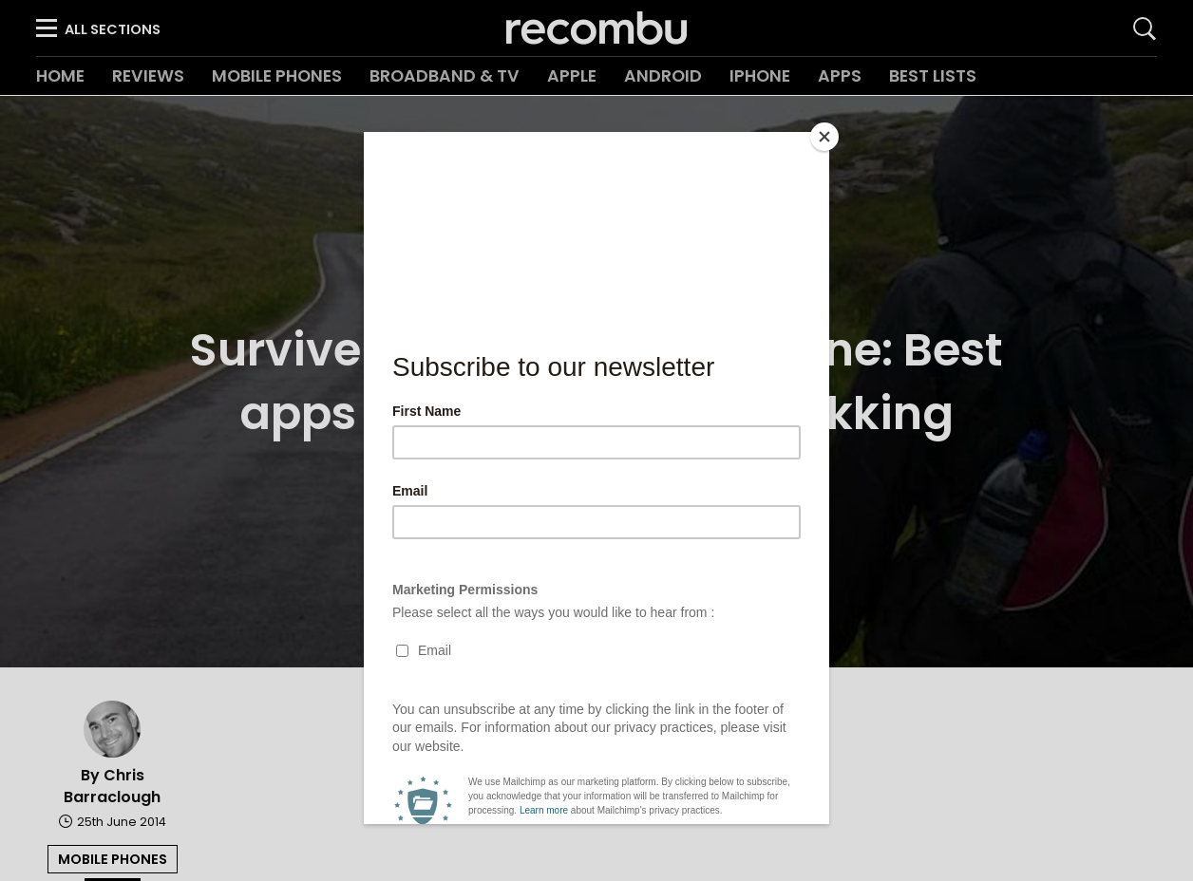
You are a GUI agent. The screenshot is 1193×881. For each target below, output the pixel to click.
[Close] (824, 136)
